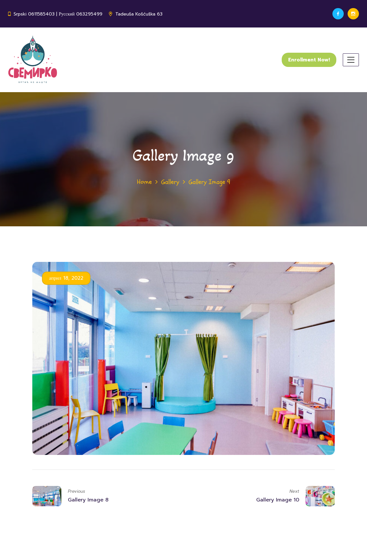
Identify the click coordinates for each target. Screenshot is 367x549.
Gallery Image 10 (277, 500)
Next (294, 491)
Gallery (170, 182)
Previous (76, 491)
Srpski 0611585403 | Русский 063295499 (58, 14)
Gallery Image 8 (88, 500)
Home (144, 182)
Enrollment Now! (309, 59)
